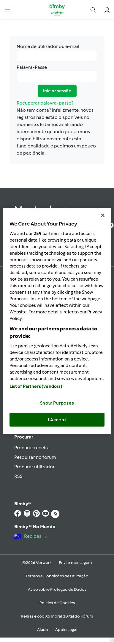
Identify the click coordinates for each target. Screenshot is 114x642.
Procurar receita (32, 447)
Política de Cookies (57, 602)
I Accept (57, 419)
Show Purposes (57, 403)
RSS (18, 476)
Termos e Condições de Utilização (57, 576)
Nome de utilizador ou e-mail (57, 52)
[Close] (102, 215)
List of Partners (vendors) (36, 386)
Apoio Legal (66, 629)
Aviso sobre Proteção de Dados (57, 589)
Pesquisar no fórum (35, 457)
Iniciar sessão (57, 91)
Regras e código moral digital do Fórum (57, 616)
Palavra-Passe (57, 73)
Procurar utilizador (34, 467)
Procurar (23, 437)
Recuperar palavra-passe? (45, 103)
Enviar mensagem (75, 562)
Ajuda (42, 629)
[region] (57, 321)
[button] (7, 9)
